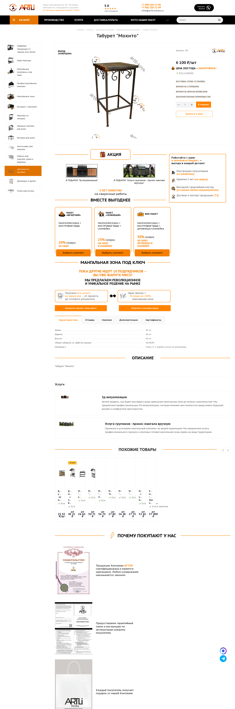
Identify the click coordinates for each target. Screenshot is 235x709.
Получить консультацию (144, 308)
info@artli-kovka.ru (152, 10)
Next (228, 450)
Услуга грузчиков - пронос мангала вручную (138, 424)
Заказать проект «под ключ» (81, 308)
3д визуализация (114, 397)
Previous (223, 450)
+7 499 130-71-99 (151, 4)
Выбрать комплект (73, 252)
